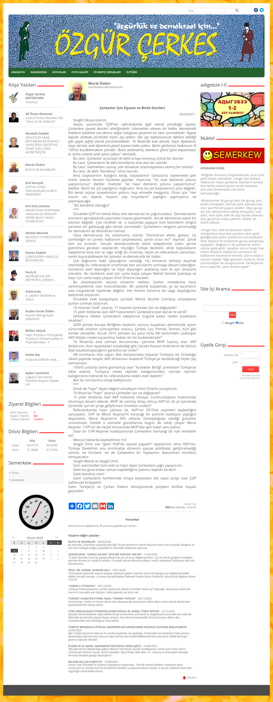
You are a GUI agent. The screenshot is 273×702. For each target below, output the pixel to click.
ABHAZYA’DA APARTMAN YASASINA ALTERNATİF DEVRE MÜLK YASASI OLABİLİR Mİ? (43, 215)
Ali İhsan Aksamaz (39, 114)
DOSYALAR (59, 72)
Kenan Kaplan (36, 252)
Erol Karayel (35, 183)
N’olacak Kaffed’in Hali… (42, 360)
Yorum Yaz (190, 504)
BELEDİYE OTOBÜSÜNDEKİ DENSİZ (44, 239)
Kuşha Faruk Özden (40, 311)
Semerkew (17, 480)
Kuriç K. (31, 272)
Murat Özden (35, 165)
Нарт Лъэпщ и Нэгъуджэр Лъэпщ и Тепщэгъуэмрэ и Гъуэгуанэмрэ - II (44, 338)
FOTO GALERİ (79, 72)
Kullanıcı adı (231, 355)
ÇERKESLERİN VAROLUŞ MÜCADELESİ (42, 258)
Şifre (235, 362)
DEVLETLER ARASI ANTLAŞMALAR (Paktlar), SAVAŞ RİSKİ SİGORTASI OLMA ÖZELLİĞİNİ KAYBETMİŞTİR (42, 144)
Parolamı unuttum (251, 375)
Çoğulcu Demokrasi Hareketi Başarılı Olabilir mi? (42, 380)
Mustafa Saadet (37, 133)
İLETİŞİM (131, 72)
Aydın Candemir (37, 373)
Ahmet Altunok (37, 233)
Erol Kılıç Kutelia (38, 206)
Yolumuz (32, 102)
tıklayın (132, 526)
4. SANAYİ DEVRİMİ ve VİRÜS (40, 297)
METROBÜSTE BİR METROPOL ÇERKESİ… (41, 278)
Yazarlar (191, 507)
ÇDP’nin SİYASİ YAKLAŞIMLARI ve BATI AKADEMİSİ (41, 190)
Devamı (189, 677)
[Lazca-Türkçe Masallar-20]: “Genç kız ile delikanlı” (44, 119)
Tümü (14, 473)
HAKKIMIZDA (38, 72)
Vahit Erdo (33, 291)
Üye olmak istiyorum (250, 377)
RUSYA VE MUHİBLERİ (40, 170)
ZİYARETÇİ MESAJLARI (107, 72)
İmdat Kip (33, 355)
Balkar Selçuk (36, 331)
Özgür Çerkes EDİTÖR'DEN (35, 96)
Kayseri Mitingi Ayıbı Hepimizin (39, 317)
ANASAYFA (18, 72)
